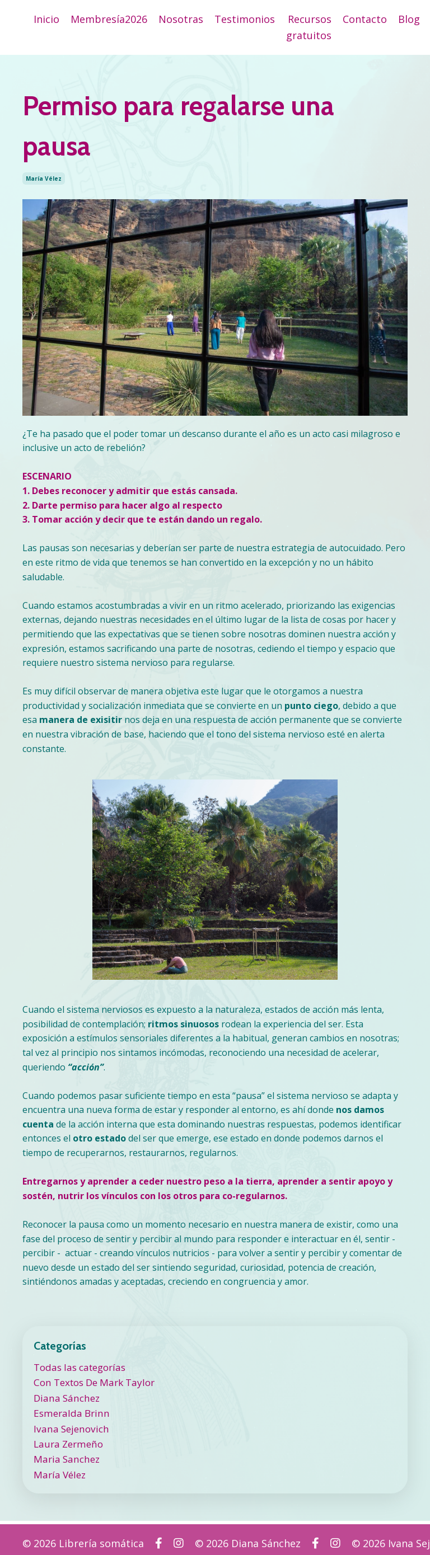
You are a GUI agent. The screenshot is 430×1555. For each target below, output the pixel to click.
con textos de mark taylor (92, 1381)
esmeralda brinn (68, 1409)
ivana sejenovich (69, 1423)
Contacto (365, 19)
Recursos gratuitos (308, 27)
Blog (409, 19)
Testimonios (244, 19)
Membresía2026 (109, 19)
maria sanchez (64, 1452)
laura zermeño (66, 1438)
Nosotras (180, 19)
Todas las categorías (77, 1366)
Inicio (46, 19)
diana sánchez (64, 1395)
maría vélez (44, 178)
